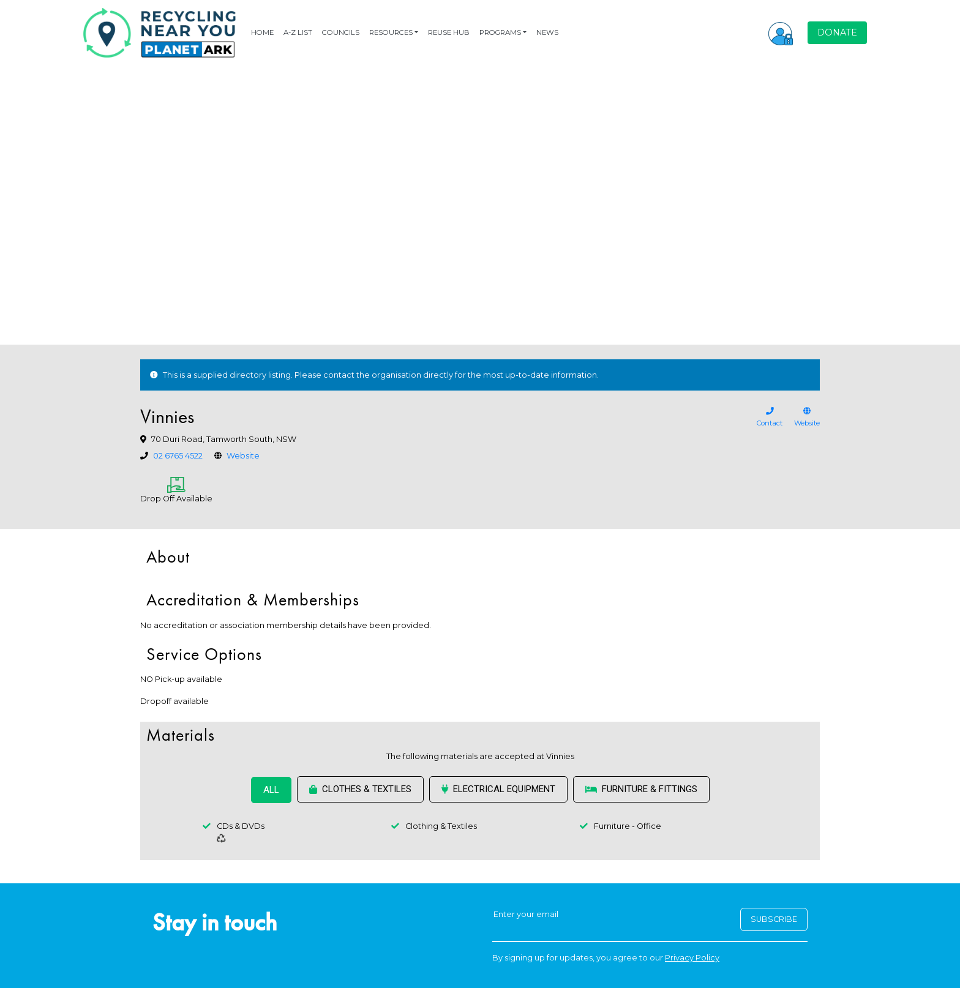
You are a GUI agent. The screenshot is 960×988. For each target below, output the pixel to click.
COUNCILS (340, 32)
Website (243, 455)
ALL (271, 789)
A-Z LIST (297, 32)
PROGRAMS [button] (500, 32)
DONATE (837, 32)
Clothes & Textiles (360, 789)
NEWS (547, 32)
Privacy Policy (692, 957)
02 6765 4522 (178, 455)
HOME (262, 32)
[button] (780, 32)
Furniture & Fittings (641, 789)
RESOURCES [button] (391, 32)
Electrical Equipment (498, 789)
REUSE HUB (449, 32)
